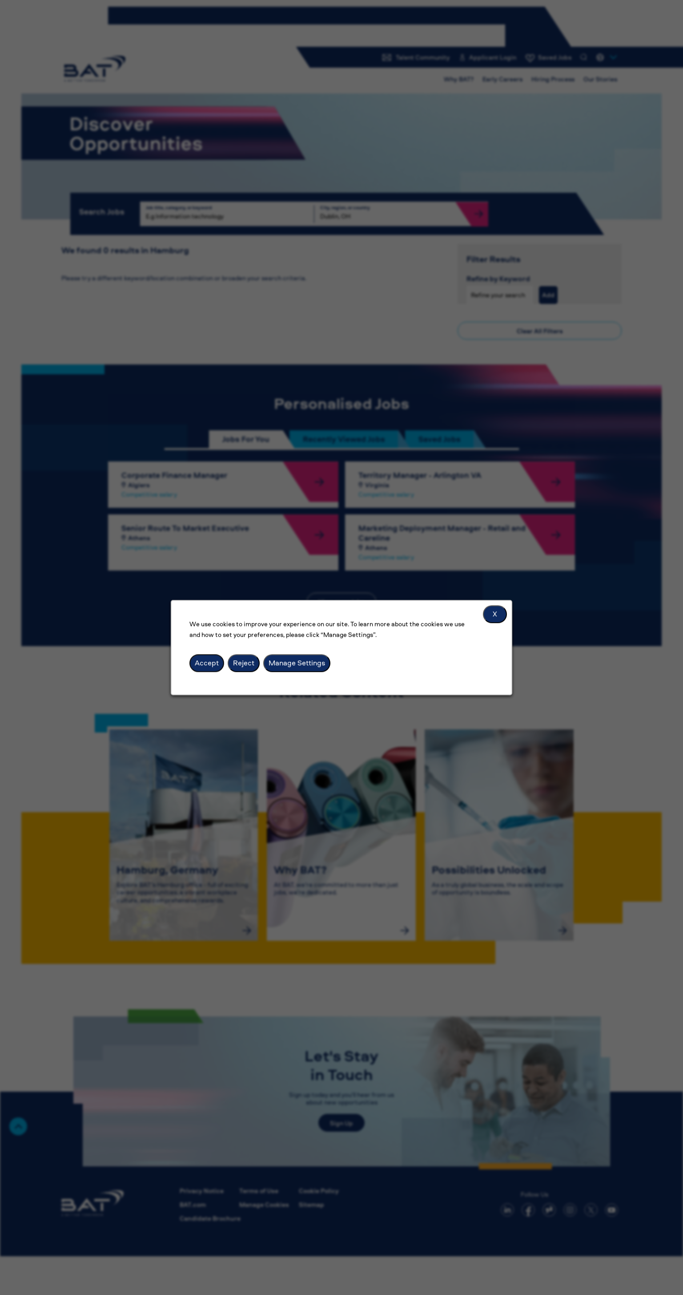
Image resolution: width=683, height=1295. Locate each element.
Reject (243, 663)
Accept (207, 663)
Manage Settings (297, 663)
